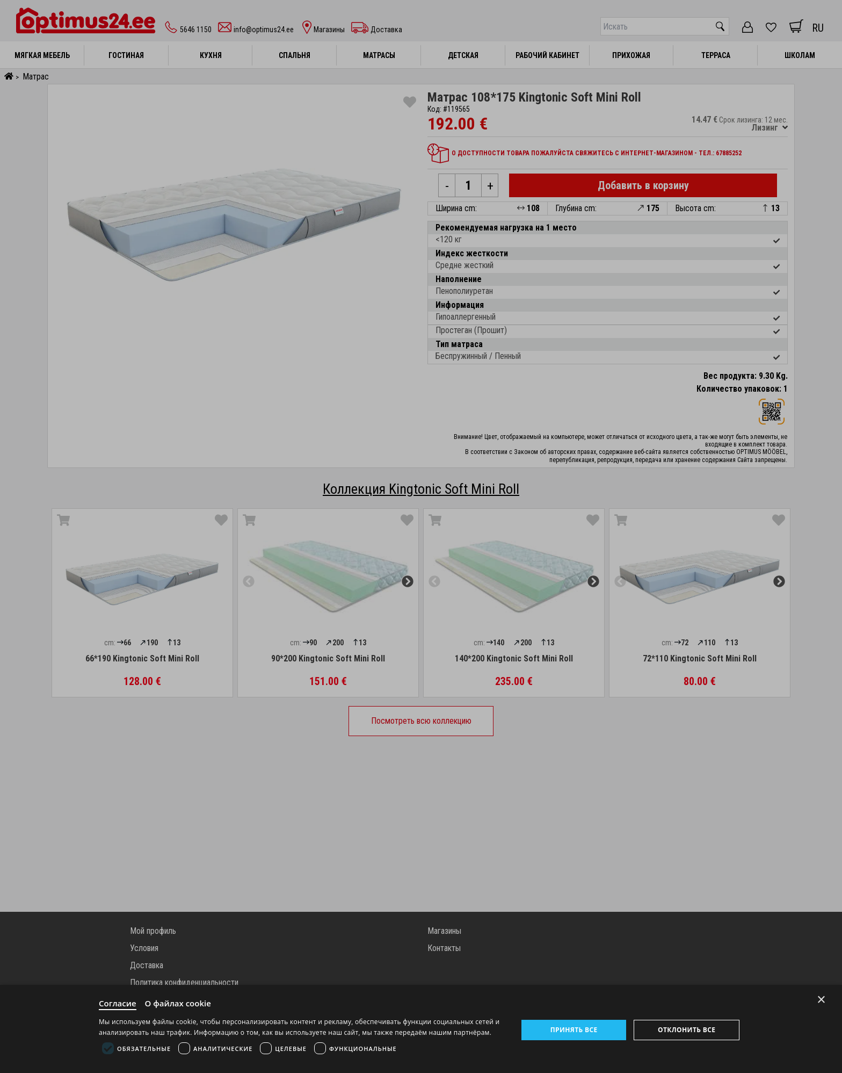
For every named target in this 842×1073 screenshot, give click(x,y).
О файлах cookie (178, 1003)
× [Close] (821, 999)
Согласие (117, 1003)
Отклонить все (686, 1029)
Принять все (574, 1029)
